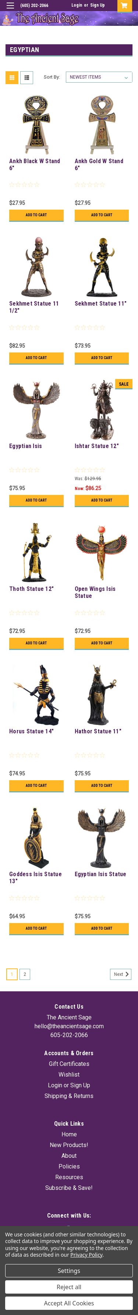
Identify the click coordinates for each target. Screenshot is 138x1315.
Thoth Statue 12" (31, 588)
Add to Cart (36, 215)
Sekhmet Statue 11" (101, 303)
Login (76, 5)
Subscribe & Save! (69, 1187)
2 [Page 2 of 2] (25, 974)
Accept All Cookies (69, 1303)
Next (122, 974)
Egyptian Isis (25, 446)
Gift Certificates (69, 1063)
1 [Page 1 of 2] (12, 974)
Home (69, 1134)
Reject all (69, 1287)
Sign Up (97, 5)
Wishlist (69, 1074)
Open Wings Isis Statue (95, 592)
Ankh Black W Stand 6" (34, 165)
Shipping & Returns (69, 1095)
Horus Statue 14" (31, 731)
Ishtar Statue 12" (97, 446)
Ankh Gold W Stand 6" (99, 165)
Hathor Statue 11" (98, 731)
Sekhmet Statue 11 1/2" (34, 307)
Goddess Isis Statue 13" (35, 878)
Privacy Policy (86, 1254)
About (69, 1155)
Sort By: (52, 77)
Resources (69, 1177)
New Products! (69, 1145)
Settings (69, 1271)
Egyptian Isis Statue (101, 874)
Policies (69, 1166)
